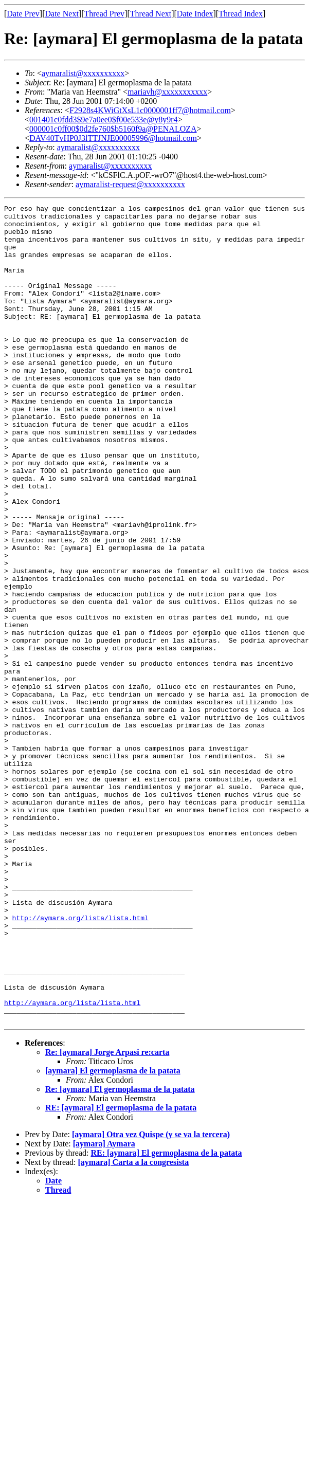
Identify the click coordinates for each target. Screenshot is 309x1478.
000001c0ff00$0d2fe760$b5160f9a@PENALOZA (113, 128)
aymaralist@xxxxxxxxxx (83, 73)
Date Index (195, 13)
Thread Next (150, 13)
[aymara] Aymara (104, 1307)
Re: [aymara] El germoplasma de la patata (120, 1252)
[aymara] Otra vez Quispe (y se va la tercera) (151, 1297)
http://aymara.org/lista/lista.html (80, 1061)
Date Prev (23, 13)
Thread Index (241, 13)
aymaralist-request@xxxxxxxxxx (130, 184)
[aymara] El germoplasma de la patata (112, 1234)
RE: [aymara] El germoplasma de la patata (120, 1271)
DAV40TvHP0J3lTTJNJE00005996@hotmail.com (113, 138)
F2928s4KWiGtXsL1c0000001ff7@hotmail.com (150, 110)
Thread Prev (104, 13)
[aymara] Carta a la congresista (133, 1325)
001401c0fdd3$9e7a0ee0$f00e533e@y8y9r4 (103, 119)
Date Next (62, 13)
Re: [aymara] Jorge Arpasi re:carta (107, 1215)
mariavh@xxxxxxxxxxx (167, 91)
